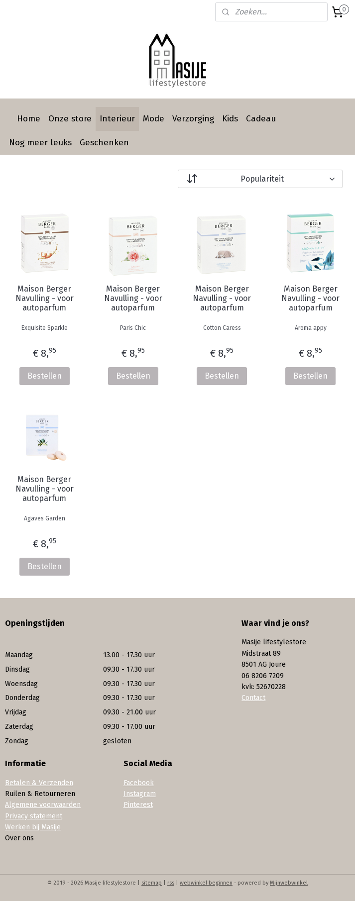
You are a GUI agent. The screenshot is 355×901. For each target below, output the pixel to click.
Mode (153, 118)
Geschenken (104, 142)
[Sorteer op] (260, 179)
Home (28, 118)
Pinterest (138, 805)
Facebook (138, 783)
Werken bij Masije (33, 827)
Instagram (139, 794)
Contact (253, 698)
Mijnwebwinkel (289, 883)
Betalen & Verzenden (39, 783)
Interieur (117, 118)
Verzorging (193, 118)
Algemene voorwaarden (43, 805)
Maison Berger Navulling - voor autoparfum (44, 298)
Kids (230, 118)
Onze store (70, 118)
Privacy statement (33, 816)
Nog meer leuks (40, 142)
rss (170, 883)
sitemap (151, 883)
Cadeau (261, 118)
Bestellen (44, 376)
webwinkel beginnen (206, 883)
